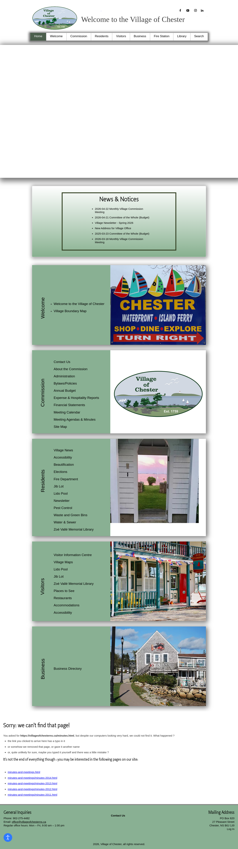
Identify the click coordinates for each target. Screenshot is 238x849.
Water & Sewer (65, 522)
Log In (230, 829)
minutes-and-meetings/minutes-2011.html (32, 794)
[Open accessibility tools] (8, 837)
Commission (78, 36)
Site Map (60, 427)
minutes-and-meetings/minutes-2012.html (32, 789)
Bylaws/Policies (65, 383)
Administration (64, 376)
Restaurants (63, 598)
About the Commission (71, 369)
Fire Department (66, 479)
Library (182, 36)
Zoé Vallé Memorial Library (74, 529)
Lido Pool (61, 493)
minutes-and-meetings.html (24, 772)
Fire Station (161, 36)
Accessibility (63, 457)
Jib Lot (58, 486)
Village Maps (63, 562)
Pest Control (63, 508)
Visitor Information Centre (73, 555)
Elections (60, 472)
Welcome (56, 36)
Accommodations (66, 605)
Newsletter (62, 501)
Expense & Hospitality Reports (76, 398)
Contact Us (62, 362)
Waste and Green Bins (70, 515)
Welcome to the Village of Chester (79, 304)
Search (199, 36)
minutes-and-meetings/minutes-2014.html (32, 777)
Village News (63, 450)
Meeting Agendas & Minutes (74, 419)
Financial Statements (69, 405)
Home (38, 36)
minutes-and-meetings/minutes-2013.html (32, 783)
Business (140, 36)
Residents (102, 36)
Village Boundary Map (70, 311)
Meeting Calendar (67, 412)
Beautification (64, 464)
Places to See (64, 591)
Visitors (121, 36)
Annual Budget (65, 390)
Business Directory (68, 668)
